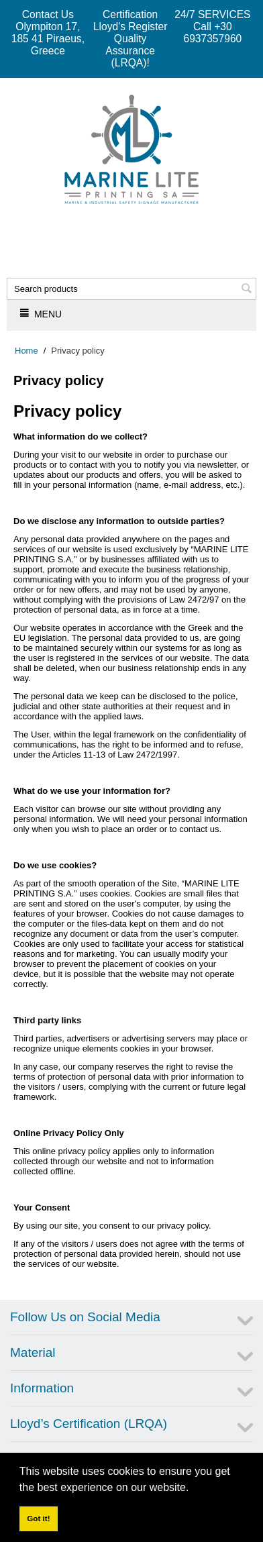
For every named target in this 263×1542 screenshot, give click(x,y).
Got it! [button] (38, 1518)
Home (26, 351)
